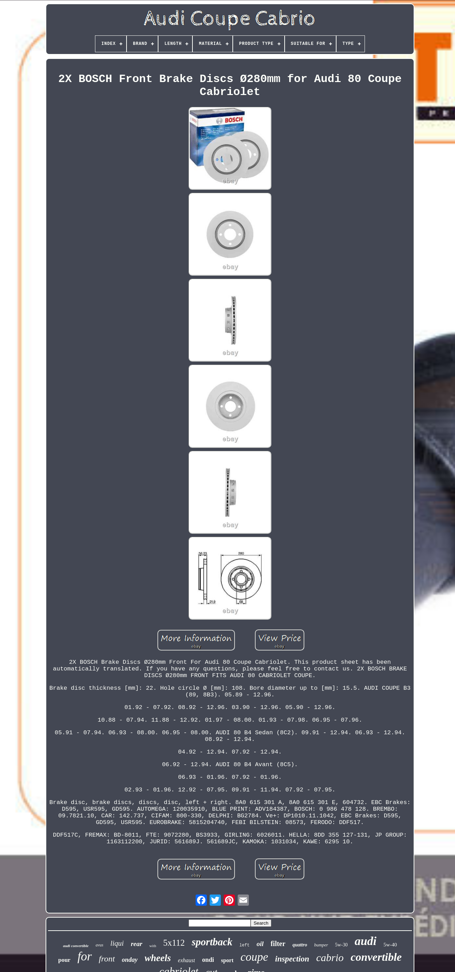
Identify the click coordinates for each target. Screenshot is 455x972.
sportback (212, 941)
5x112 (174, 942)
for (84, 956)
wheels (158, 958)
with (152, 946)
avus (99, 945)
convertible (376, 957)
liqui (117, 943)
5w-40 (390, 944)
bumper (321, 944)
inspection (292, 958)
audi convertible (76, 946)
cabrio (330, 957)
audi (365, 940)
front (107, 958)
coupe (254, 957)
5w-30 (341, 944)
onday (130, 959)
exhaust (186, 960)
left (244, 945)
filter (278, 943)
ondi (208, 959)
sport (227, 960)
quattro (299, 944)
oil (260, 943)
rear (136, 943)
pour (64, 960)
